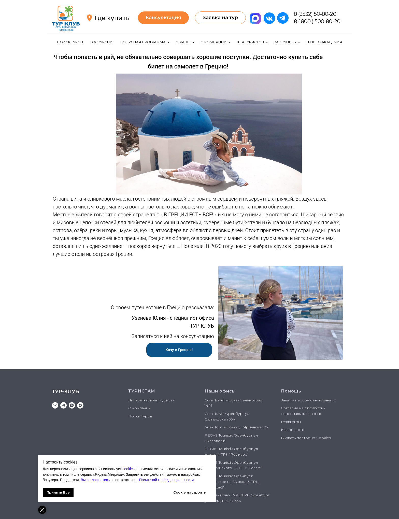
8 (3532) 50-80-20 (315, 14)
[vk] (55, 405)
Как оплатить (293, 429)
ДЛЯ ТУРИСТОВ (251, 42)
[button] (220, 17)
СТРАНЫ (183, 42)
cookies (129, 463)
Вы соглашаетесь (147, 474)
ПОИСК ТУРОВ (70, 42)
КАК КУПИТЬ (285, 42)
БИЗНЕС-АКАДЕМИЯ (324, 42)
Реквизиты (291, 421)
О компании (139, 408)
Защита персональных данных (308, 400)
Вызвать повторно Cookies (306, 438)
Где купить (112, 18)
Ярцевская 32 (255, 427)
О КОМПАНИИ (214, 42)
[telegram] (63, 405)
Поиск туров (140, 416)
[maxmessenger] (80, 405)
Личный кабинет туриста (151, 400)
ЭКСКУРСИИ (102, 42)
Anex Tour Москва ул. (224, 427)
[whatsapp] (72, 405)
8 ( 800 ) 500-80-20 (317, 21)
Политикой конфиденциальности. (96, 480)
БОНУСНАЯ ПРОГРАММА (143, 42)
